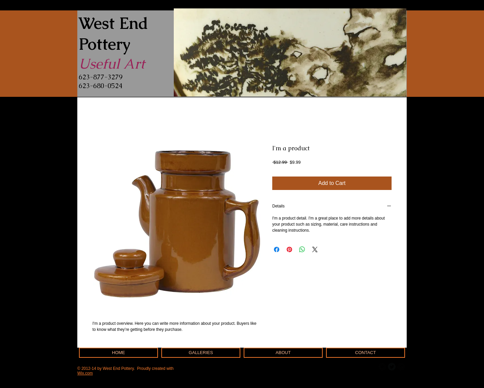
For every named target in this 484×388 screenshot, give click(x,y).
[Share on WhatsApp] (302, 249)
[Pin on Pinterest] (289, 249)
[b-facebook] (382, 367)
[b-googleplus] (401, 367)
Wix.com (85, 373)
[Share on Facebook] (277, 249)
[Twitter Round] (392, 367)
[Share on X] (315, 249)
